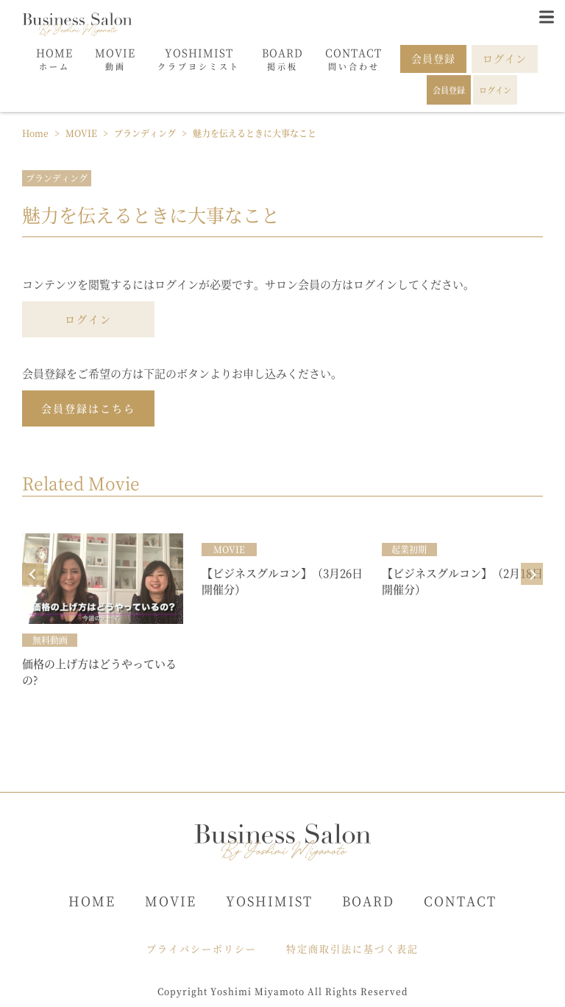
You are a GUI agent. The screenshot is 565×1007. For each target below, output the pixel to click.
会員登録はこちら (88, 408)
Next (532, 574)
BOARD (368, 900)
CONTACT (460, 900)
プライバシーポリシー (201, 948)
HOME (92, 900)
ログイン (88, 319)
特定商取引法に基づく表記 (352, 948)
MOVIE (170, 900)
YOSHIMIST (269, 900)
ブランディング (57, 178)
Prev (33, 574)
